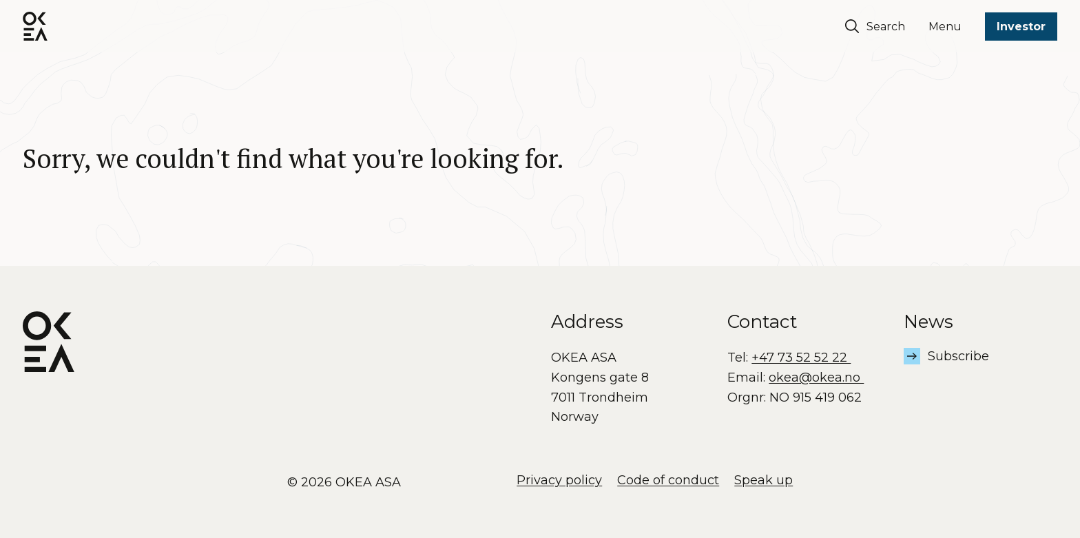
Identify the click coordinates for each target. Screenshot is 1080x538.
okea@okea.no (816, 377)
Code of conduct (668, 480)
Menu (945, 26)
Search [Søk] (875, 26)
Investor (1021, 26)
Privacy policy (559, 480)
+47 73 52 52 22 (801, 357)
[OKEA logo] (35, 26)
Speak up (763, 480)
